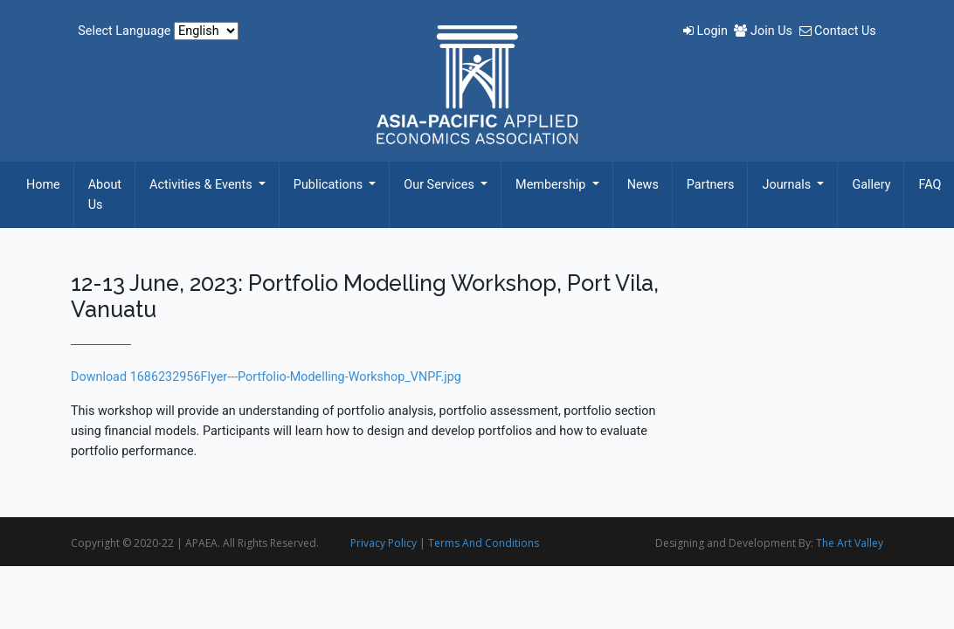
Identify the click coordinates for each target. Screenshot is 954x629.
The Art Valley (849, 543)
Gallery (871, 184)
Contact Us (837, 31)
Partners (711, 184)
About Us (104, 194)
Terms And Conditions (483, 543)
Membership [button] (552, 184)
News (643, 184)
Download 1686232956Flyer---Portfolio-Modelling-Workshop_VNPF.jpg (266, 377)
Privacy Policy (383, 543)
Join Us (764, 31)
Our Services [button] (440, 184)
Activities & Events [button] (202, 184)
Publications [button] (330, 184)
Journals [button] (787, 184)
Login (707, 31)
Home (43, 184)
